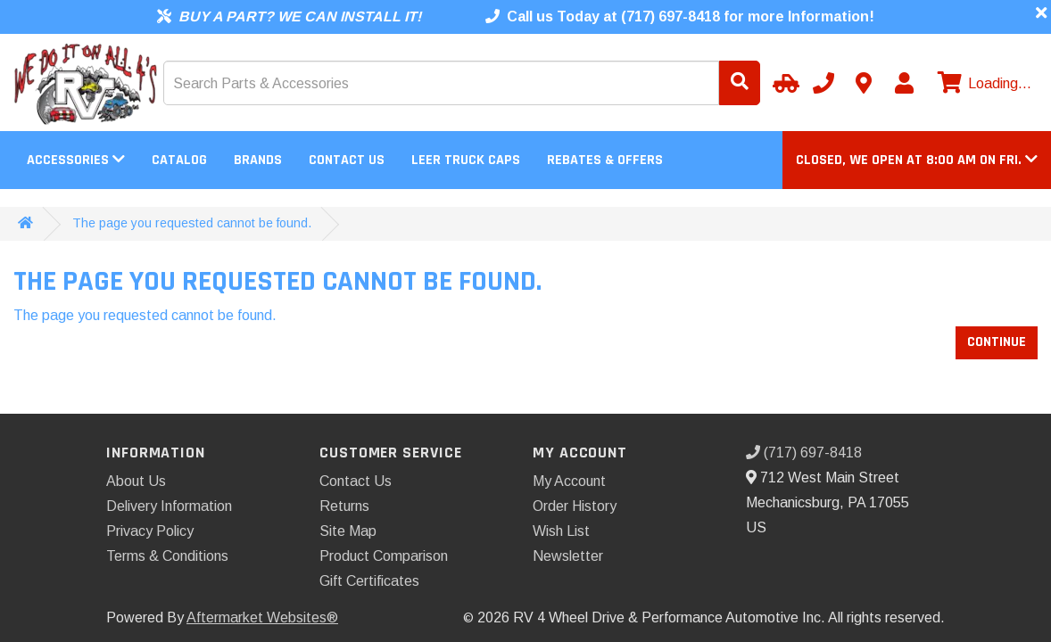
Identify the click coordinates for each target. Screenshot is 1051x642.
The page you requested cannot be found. (191, 223)
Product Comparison (383, 556)
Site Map (348, 531)
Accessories (76, 160)
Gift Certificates (369, 580)
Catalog (179, 160)
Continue (996, 342)
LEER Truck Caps (465, 160)
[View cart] (982, 83)
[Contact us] (863, 83)
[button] (916, 160)
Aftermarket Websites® (262, 617)
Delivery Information (169, 506)
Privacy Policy (150, 531)
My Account (569, 481)
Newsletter (568, 556)
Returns (344, 506)
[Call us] (823, 83)
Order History (575, 506)
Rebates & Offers (605, 160)
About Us (136, 481)
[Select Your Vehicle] (783, 83)
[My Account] (903, 83)
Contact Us (347, 160)
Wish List (561, 531)
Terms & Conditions (167, 556)
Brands (258, 160)
